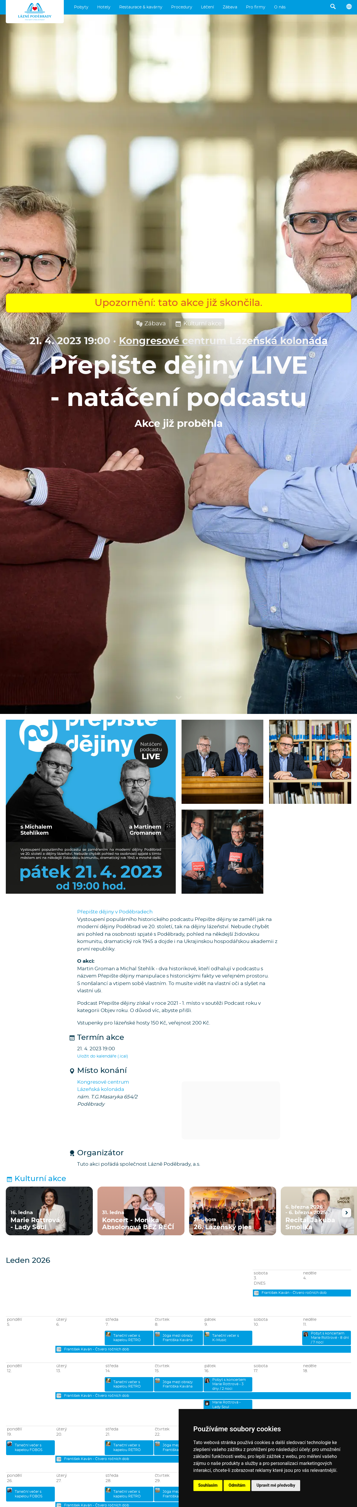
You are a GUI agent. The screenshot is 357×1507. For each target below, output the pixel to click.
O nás (280, 7)
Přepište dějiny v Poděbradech (115, 911)
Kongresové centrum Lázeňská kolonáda (223, 341)
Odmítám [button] (237, 1485)
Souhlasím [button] (208, 1485)
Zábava (230, 7)
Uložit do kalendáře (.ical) (102, 1056)
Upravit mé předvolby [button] (275, 1485)
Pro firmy (255, 7)
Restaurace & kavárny (140, 7)
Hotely (103, 7)
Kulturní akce (198, 324)
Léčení (207, 7)
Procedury (181, 7)
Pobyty (81, 7)
